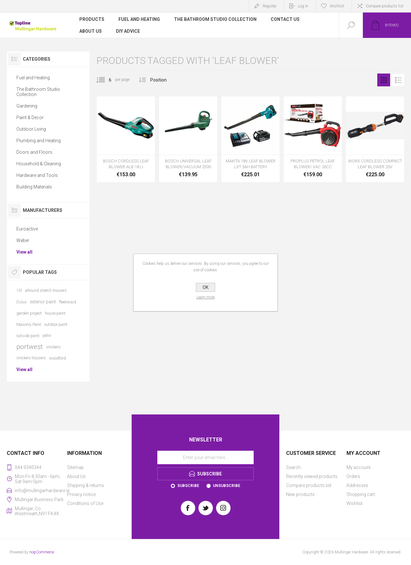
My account (358, 467)
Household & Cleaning (38, 163)
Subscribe (188, 485)
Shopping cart (360, 494)
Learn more (206, 297)
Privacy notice (81, 494)
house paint (55, 313)
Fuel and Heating (33, 77)
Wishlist (354, 503)
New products (300, 494)
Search (293, 467)
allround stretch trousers (46, 290)
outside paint (27, 335)
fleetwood (67, 302)
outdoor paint (55, 324)
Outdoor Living (31, 129)
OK (205, 287)
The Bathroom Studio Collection (38, 92)
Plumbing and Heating (38, 140)
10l (19, 290)
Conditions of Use (85, 503)
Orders (353, 476)
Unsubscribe (226, 485)
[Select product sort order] (163, 80)
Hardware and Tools (37, 175)
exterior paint (43, 301)
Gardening (26, 106)
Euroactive (27, 228)
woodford (57, 358)
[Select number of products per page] (105, 80)
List (398, 80)
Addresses (357, 485)
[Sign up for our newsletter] (205, 457)
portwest (29, 347)
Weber (22, 240)
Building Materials (34, 186)
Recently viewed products (311, 476)
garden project (29, 313)
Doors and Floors (34, 152)
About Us (76, 476)
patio (47, 335)
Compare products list (385, 6)
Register (269, 6)
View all (24, 252)
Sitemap (75, 467)
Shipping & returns (85, 485)
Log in (303, 6)
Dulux (21, 302)
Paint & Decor (30, 117)
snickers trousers (31, 358)
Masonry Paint (28, 324)
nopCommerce (42, 552)
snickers (53, 346)
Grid (383, 80)
